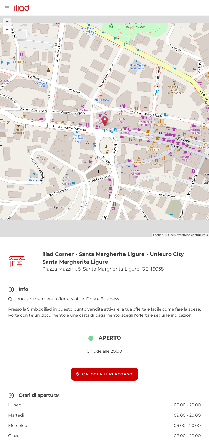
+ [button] (7, 22)
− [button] (7, 30)
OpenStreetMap (179, 235)
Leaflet (158, 235)
